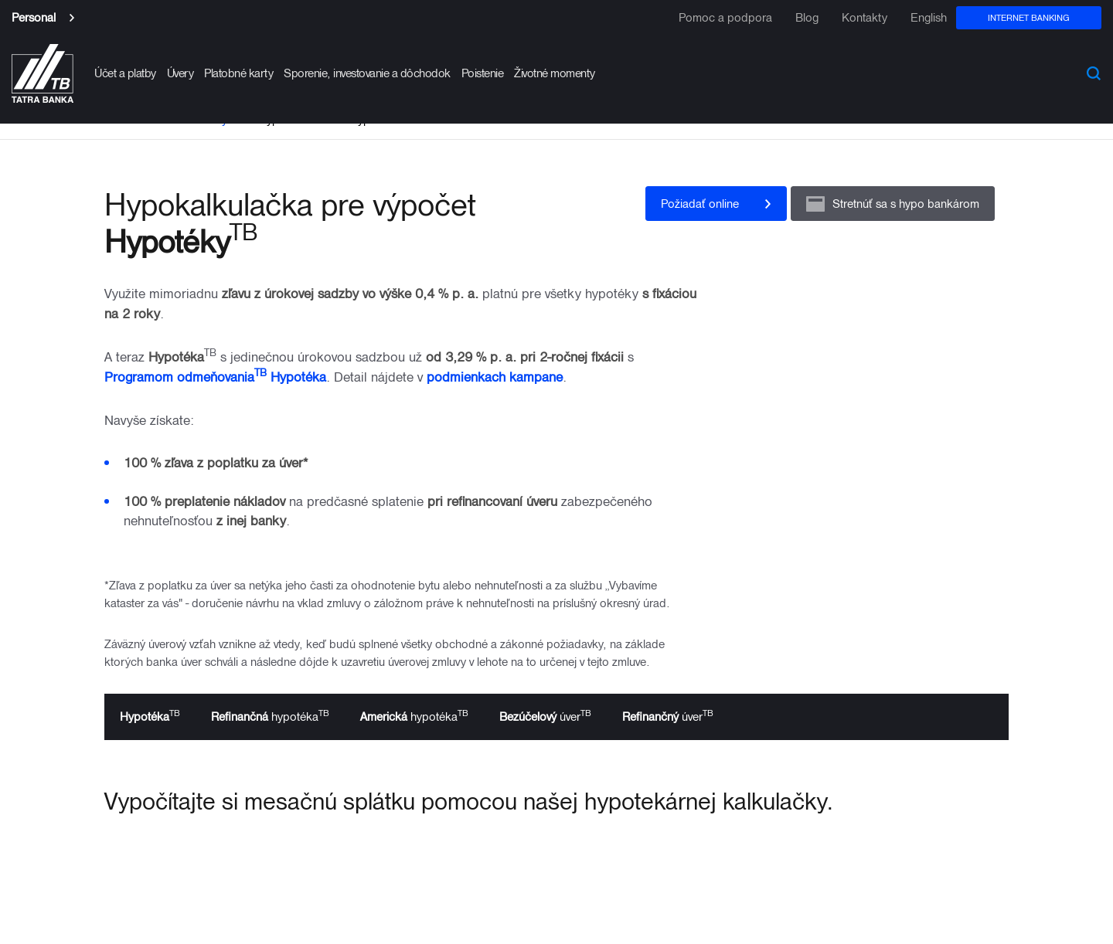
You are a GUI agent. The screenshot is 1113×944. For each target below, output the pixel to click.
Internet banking (1029, 17)
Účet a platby (125, 73)
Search (1093, 73)
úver (545, 715)
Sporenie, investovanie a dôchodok (367, 73)
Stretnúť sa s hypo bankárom (905, 203)
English (928, 18)
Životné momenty (554, 73)
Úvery (180, 73)
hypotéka (270, 715)
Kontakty (864, 18)
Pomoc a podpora (725, 18)
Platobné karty (238, 73)
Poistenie (482, 73)
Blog (807, 18)
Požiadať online (700, 203)
